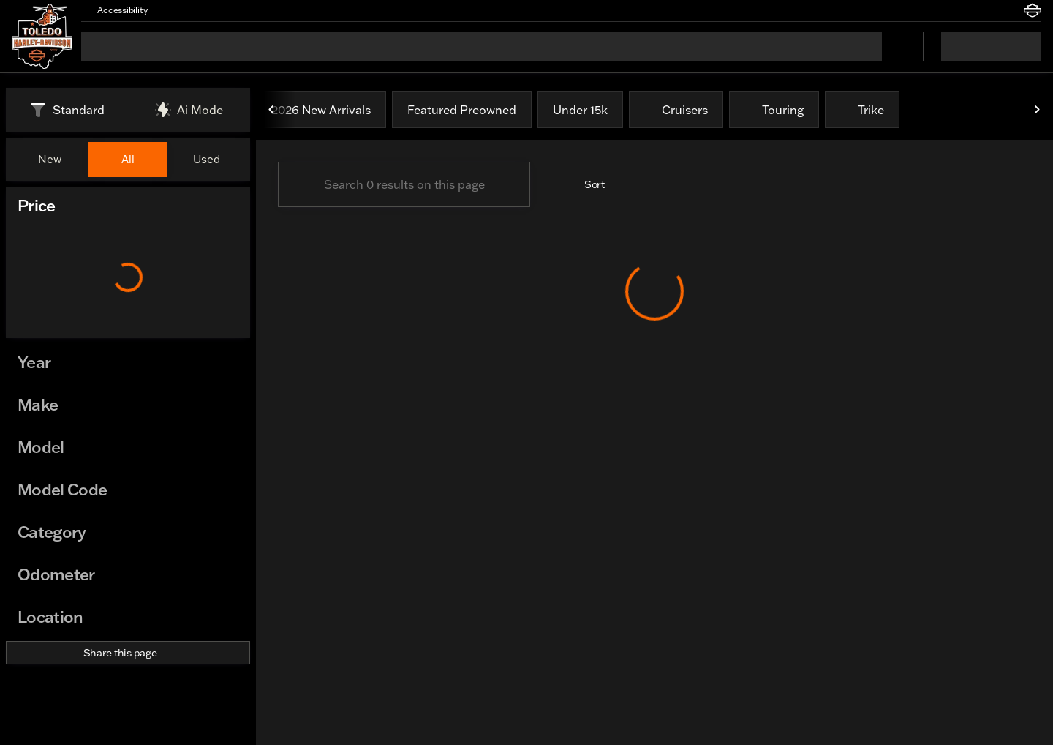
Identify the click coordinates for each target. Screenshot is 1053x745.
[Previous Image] (272, 110)
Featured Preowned (461, 109)
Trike (862, 109)
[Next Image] (1037, 110)
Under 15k (580, 109)
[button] (179, 10)
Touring (774, 109)
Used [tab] (206, 159)
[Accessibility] (115, 10)
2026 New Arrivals (321, 109)
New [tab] (49, 159)
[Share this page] (128, 652)
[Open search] (893, 47)
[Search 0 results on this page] (404, 184)
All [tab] (128, 159)
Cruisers (676, 109)
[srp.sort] (586, 184)
